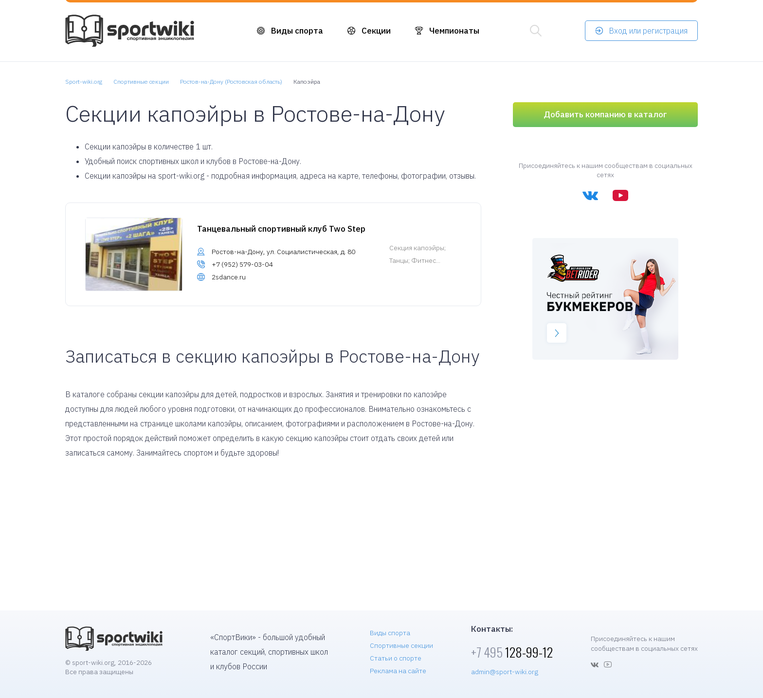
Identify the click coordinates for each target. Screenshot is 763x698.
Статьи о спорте (395, 658)
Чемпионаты (454, 30)
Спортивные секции (401, 645)
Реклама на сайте (398, 670)
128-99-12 (512, 652)
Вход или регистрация (648, 31)
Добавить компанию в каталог (605, 114)
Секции (376, 30)
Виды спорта (297, 30)
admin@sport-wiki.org (504, 671)
